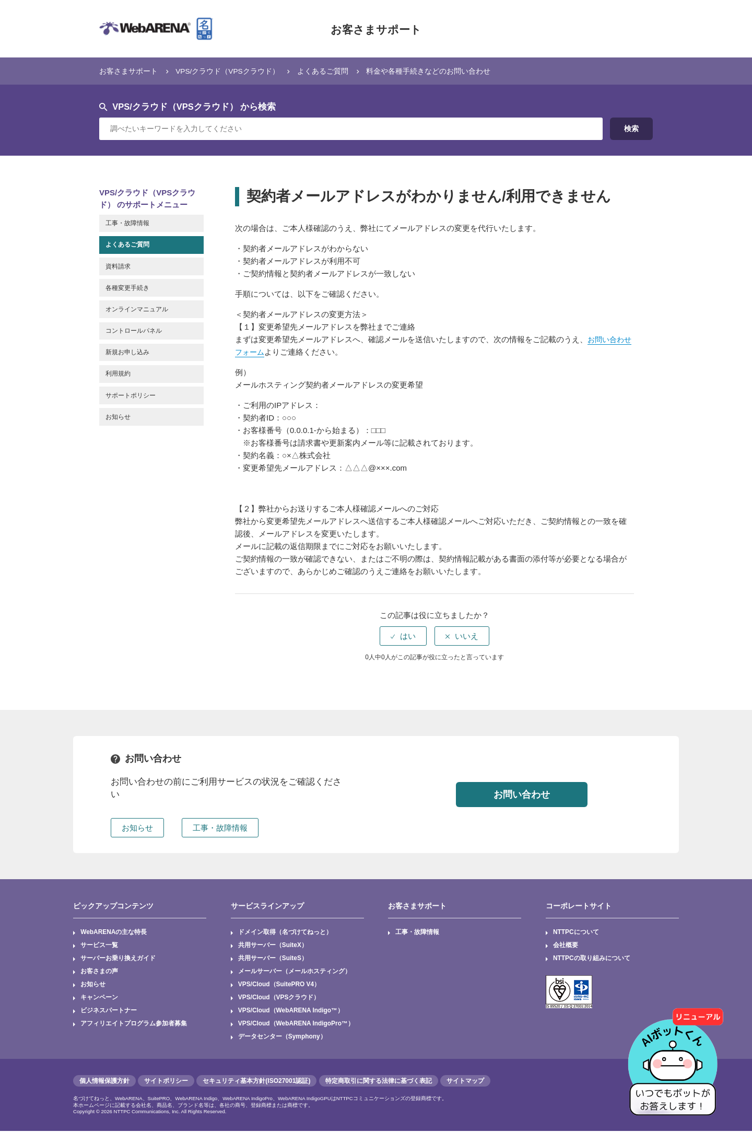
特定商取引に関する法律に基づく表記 (378, 1082)
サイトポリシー (166, 1082)
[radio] (403, 636)
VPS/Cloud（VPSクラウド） (279, 998)
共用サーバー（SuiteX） (273, 945)
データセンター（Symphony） (282, 1038)
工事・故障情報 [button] (220, 827)
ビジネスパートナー (108, 1011)
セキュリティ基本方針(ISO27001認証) (256, 1082)
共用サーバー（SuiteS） (273, 959)
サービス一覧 (99, 945)
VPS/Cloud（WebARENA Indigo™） (291, 1011)
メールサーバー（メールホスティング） (294, 972)
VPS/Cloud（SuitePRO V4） (279, 985)
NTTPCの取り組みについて (591, 959)
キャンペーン (99, 998)
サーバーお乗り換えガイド (118, 959)
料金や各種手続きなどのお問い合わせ (448, 70)
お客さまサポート (376, 29)
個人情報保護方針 (104, 1082)
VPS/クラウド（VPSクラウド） (235, 70)
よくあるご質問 (337, 70)
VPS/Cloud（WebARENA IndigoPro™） (296, 1025)
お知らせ (92, 985)
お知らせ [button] (137, 827)
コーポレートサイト (579, 906)
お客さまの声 (99, 972)
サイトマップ (465, 1082)
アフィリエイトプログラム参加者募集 (133, 1025)
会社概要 (565, 945)
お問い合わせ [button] (522, 794)
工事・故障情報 (418, 932)
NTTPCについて (576, 932)
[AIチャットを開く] (676, 1056)
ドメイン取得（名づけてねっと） (285, 932)
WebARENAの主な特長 (113, 932)
